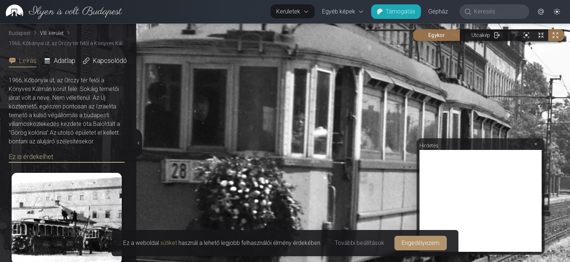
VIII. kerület (52, 33)
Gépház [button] (438, 11)
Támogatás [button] (396, 11)
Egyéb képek (343, 11)
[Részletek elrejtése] (139, 143)
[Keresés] (498, 11)
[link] (61, 11)
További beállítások (359, 242)
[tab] (25, 60)
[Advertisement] (481, 201)
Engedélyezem (420, 242)
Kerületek (292, 11)
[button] (541, 11)
